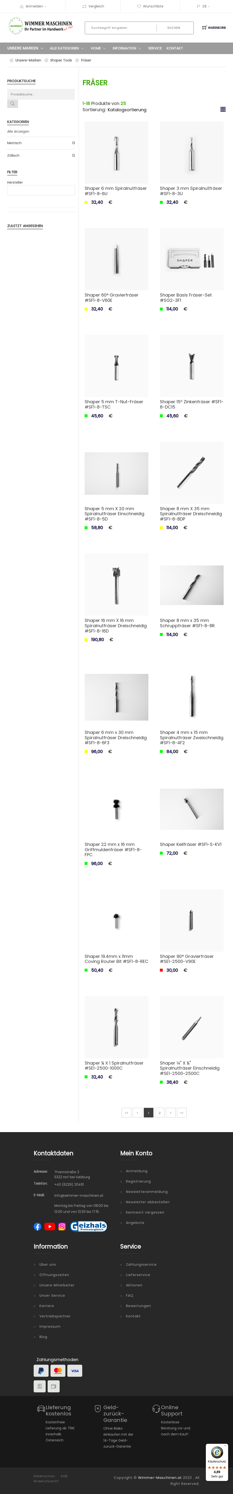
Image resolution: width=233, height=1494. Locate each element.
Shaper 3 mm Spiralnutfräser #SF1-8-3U (191, 191)
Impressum (50, 1326)
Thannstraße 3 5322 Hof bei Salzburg (72, 1174)
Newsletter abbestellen (148, 1202)
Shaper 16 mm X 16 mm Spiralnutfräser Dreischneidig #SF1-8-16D (116, 625)
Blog (43, 1336)
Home (99, 48)
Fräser (86, 60)
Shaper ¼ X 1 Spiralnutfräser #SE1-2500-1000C (114, 1065)
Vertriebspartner (55, 1316)
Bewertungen (138, 1305)
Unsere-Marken (28, 60)
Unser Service (52, 1295)
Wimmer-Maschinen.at (160, 1477)
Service (155, 48)
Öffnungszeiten (54, 1274)
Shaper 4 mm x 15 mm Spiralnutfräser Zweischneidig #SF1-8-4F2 (191, 737)
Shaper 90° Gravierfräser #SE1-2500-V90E (187, 959)
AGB (64, 1476)
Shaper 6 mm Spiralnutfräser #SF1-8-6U (116, 191)
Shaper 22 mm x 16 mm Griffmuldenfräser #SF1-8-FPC (113, 849)
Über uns (47, 1264)
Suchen (173, 28)
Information (128, 48)
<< (126, 1113)
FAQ (129, 1295)
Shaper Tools (61, 60)
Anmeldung (137, 1171)
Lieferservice (138, 1274)
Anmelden (37, 6)
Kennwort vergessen (145, 1212)
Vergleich (93, 6)
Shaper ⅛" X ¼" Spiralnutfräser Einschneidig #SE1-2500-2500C (190, 1068)
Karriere (46, 1305)
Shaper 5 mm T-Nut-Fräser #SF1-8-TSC (114, 404)
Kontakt (175, 48)
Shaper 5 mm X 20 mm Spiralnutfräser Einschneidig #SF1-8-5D (114, 514)
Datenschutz (44, 1476)
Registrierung (138, 1181)
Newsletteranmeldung (147, 1191)
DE (204, 6)
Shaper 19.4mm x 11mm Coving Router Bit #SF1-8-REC (116, 959)
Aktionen (134, 1285)
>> (181, 1113)
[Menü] (225, 1447)
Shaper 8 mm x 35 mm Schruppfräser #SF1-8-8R (187, 623)
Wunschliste (150, 6)
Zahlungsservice (141, 1264)
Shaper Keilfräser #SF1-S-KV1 (190, 844)
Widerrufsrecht (46, 1481)
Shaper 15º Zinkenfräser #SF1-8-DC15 (192, 404)
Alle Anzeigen (18, 131)
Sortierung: (94, 110)
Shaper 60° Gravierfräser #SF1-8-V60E (112, 297)
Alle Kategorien (68, 48)
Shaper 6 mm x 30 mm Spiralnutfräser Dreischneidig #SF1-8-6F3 (116, 737)
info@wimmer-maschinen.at (78, 1195)
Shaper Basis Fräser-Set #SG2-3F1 (186, 297)
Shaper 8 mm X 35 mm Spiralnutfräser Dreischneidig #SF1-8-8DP (191, 514)
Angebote (135, 1222)
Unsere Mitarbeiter (57, 1285)
